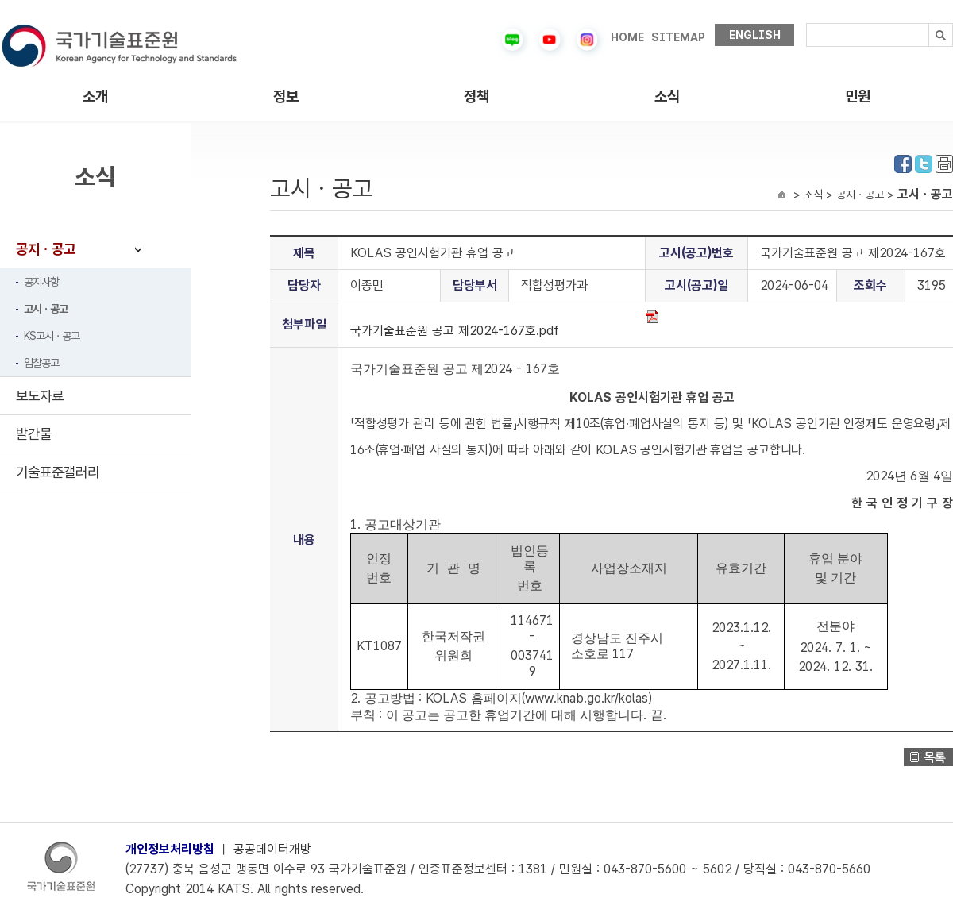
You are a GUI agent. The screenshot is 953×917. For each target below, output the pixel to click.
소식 (667, 96)
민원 (857, 96)
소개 (95, 96)
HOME (627, 37)
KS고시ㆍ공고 (51, 335)
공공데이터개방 (272, 849)
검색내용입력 (806, 23)
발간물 (34, 434)
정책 (476, 96)
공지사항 (41, 281)
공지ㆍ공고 (45, 249)
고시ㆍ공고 (46, 308)
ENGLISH (755, 35)
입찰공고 (41, 362)
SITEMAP (678, 37)
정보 (286, 96)
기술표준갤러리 (57, 472)
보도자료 (40, 395)
